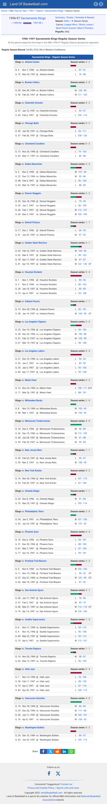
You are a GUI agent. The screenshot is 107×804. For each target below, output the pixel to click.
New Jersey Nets (33, 450)
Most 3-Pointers (85, 28)
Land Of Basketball (29, 4)
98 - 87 (82, 656)
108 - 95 (82, 462)
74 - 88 (82, 74)
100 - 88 (82, 334)
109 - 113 (82, 690)
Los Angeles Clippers (35, 321)
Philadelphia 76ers (34, 511)
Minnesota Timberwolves (37, 421)
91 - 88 (82, 437)
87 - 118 (82, 686)
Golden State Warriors (36, 242)
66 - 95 (82, 230)
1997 (31, 10)
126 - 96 (82, 90)
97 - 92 (82, 235)
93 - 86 (82, 176)
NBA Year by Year (18, 10)
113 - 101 (82, 640)
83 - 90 (82, 363)
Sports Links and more (68, 788)
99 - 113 (82, 636)
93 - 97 (82, 110)
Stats (66, 21)
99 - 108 (82, 372)
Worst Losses (86, 24)
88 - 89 (82, 185)
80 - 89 (82, 288)
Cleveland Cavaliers (35, 143)
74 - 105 (82, 677)
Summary (60, 17)
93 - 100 (82, 367)
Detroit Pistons (32, 222)
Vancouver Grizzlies (35, 698)
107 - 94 (82, 172)
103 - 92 (82, 413)
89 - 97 (82, 735)
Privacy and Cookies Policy (41, 788)
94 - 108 (82, 293)
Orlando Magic (32, 491)
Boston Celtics (32, 82)
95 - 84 (82, 442)
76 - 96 (82, 598)
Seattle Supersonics (35, 619)
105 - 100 (82, 214)
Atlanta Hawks (32, 62)
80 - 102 (82, 284)
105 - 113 (82, 739)
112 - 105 (82, 433)
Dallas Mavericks (33, 164)
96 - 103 (82, 661)
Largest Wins (70, 24)
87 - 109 (82, 483)
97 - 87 (82, 259)
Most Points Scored (66, 28)
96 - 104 (82, 180)
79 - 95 (82, 201)
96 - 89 (82, 429)
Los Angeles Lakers (35, 351)
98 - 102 (82, 255)
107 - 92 (82, 523)
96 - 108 (82, 631)
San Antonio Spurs (34, 590)
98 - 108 (82, 343)
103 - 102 (82, 569)
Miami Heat (31, 380)
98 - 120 (82, 681)
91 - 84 (82, 499)
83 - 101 (82, 309)
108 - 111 (82, 388)
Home (4, 10)
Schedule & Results (84, 17)
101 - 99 (82, 577)
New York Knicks (33, 470)
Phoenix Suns (32, 531)
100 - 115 (82, 115)
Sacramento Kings (54, 10)
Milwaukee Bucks (33, 400)
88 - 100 (82, 544)
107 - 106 (82, 519)
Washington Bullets (34, 727)
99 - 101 (82, 553)
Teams (39, 10)
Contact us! (66, 784)
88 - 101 (82, 392)
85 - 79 (82, 602)
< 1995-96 (16, 23)
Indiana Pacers (32, 301)
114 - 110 (82, 607)
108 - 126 (82, 135)
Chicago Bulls (32, 123)
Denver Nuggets (33, 193)
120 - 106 (82, 611)
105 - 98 (82, 313)
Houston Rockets (33, 272)
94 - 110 (82, 627)
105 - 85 (82, 251)
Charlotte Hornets (34, 102)
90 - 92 (82, 359)
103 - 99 (82, 408)
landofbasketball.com (51, 792)
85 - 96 (82, 280)
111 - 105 (82, 94)
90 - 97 (82, 458)
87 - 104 (82, 548)
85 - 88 (82, 156)
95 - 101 (82, 539)
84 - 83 (82, 706)
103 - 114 (82, 503)
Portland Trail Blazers (36, 561)
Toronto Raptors (33, 648)
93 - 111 (82, 131)
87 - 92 (82, 582)
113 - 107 (82, 210)
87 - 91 (82, 70)
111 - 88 (82, 710)
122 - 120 (82, 264)
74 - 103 (82, 151)
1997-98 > (38, 23)
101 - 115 (82, 478)
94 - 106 (82, 329)
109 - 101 (82, 715)
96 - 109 (82, 205)
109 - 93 (82, 719)
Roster (70, 17)
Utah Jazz (30, 669)
